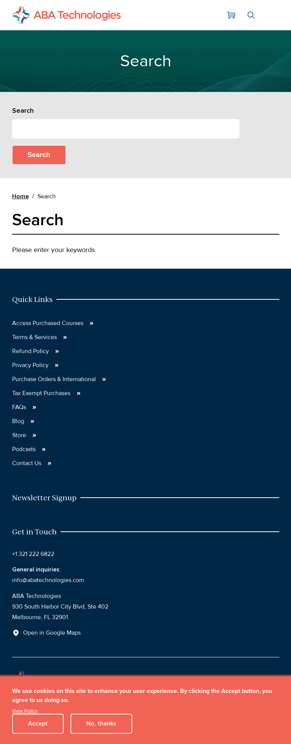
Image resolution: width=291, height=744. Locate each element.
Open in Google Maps (52, 633)
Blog (18, 421)
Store (19, 435)
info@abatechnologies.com (48, 580)
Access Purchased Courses (47, 323)
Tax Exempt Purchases (41, 393)
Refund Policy (30, 351)
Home (20, 196)
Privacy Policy (30, 365)
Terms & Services (34, 337)
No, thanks (101, 723)
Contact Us (26, 463)
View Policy (25, 711)
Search (251, 15)
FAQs (19, 407)
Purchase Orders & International (54, 379)
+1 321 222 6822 (33, 554)
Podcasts (24, 449)
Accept (38, 723)
